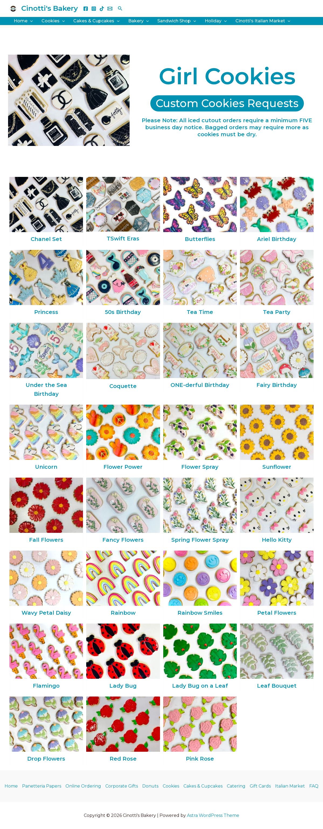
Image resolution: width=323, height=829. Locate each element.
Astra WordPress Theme (213, 815)
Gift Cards (260, 786)
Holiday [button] (216, 21)
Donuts (150, 786)
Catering (236, 786)
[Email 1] (109, 8)
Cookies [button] (53, 21)
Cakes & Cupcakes (203, 786)
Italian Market (290, 786)
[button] (120, 8)
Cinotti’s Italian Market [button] (262, 21)
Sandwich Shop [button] (176, 21)
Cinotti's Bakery (49, 8)
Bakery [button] (138, 21)
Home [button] (23, 21)
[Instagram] (93, 8)
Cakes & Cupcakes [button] (96, 21)
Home (11, 786)
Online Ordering (83, 786)
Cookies (171, 786)
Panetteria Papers (41, 786)
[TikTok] (101, 8)
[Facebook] (85, 8)
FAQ (313, 786)
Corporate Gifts (121, 786)
